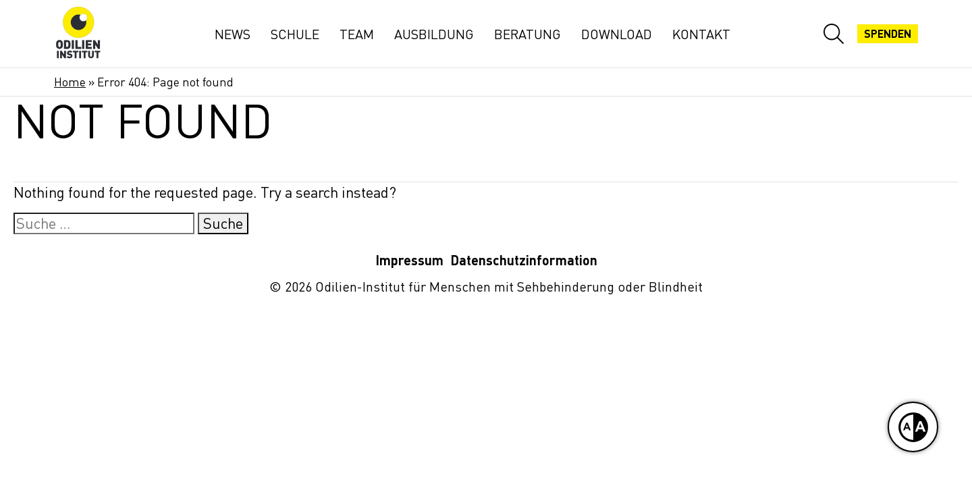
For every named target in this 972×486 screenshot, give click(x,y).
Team (357, 34)
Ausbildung (434, 34)
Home (70, 82)
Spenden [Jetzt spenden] (887, 33)
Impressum (409, 260)
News (232, 34)
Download (616, 34)
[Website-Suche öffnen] (834, 34)
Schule (295, 34)
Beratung (527, 34)
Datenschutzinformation (523, 260)
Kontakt (701, 34)
